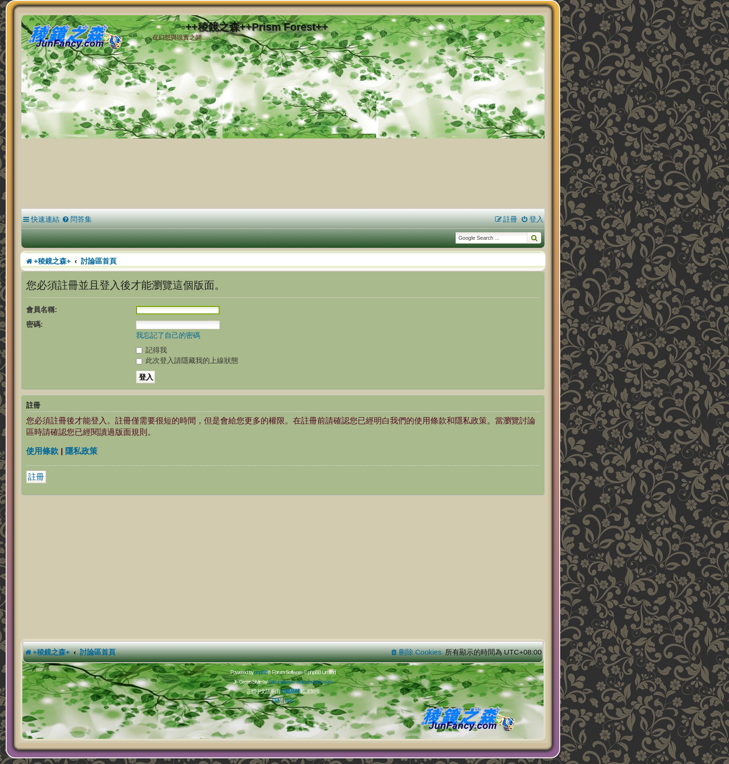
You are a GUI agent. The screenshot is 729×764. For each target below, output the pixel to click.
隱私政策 (81, 451)
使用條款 (42, 451)
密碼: (34, 324)
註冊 (36, 476)
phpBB (260, 672)
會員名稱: (41, 309)
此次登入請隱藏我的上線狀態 (187, 360)
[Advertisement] (283, 132)
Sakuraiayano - (282, 682)
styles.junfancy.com (314, 682)
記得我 (151, 350)
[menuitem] (77, 219)
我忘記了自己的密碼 (168, 335)
